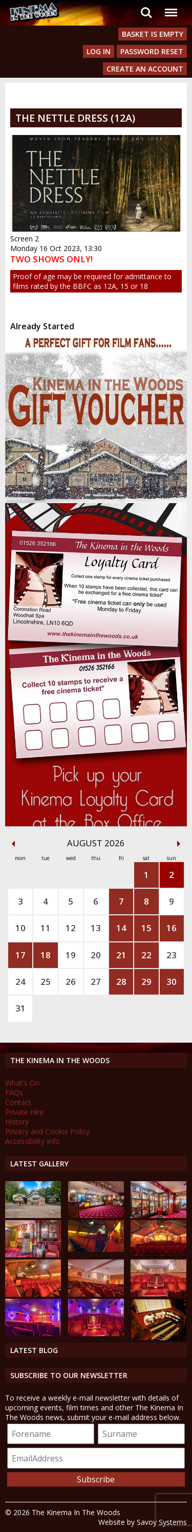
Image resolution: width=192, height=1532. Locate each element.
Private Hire (24, 1112)
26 (71, 981)
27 (96, 981)
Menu (170, 7)
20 (96, 955)
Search (146, 13)
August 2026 (96, 843)
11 (45, 928)
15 (146, 928)
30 (171, 981)
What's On (22, 1083)
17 (20, 955)
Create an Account (144, 69)
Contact (18, 1102)
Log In (99, 51)
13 (96, 928)
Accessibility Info (32, 1141)
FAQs (14, 1092)
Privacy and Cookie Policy (47, 1131)
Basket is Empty (152, 34)
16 (171, 928)
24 (20, 981)
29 (146, 981)
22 (146, 955)
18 (45, 955)
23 (171, 955)
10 (20, 928)
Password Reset (151, 51)
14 (121, 928)
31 (20, 1008)
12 (71, 928)
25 (45, 981)
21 (121, 955)
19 (71, 955)
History (17, 1122)
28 (121, 981)
